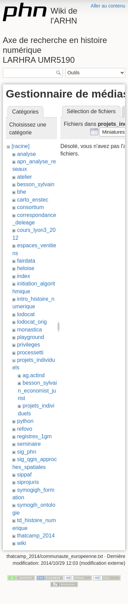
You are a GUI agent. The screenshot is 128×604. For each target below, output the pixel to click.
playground (30, 337)
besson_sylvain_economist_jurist (37, 390)
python (25, 421)
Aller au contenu (108, 6)
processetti (30, 352)
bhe (21, 192)
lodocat (26, 314)
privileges (28, 345)
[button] (113, 132)
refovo (24, 429)
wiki (21, 543)
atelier (24, 177)
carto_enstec (32, 200)
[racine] (20, 146)
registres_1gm (34, 436)
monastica (29, 330)
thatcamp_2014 (36, 536)
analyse (26, 154)
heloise (25, 268)
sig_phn (26, 452)
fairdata (26, 261)
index (23, 276)
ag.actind (34, 375)
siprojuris (28, 482)
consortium (30, 207)
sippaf (24, 474)
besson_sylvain (35, 184)
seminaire (29, 444)
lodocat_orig (32, 322)
